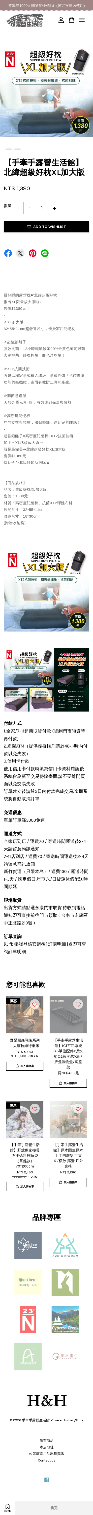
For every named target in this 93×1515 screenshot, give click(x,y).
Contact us (46, 1460)
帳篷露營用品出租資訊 (46, 1454)
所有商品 (47, 1441)
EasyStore (75, 1420)
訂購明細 (57, 944)
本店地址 (47, 1447)
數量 (8, 205)
